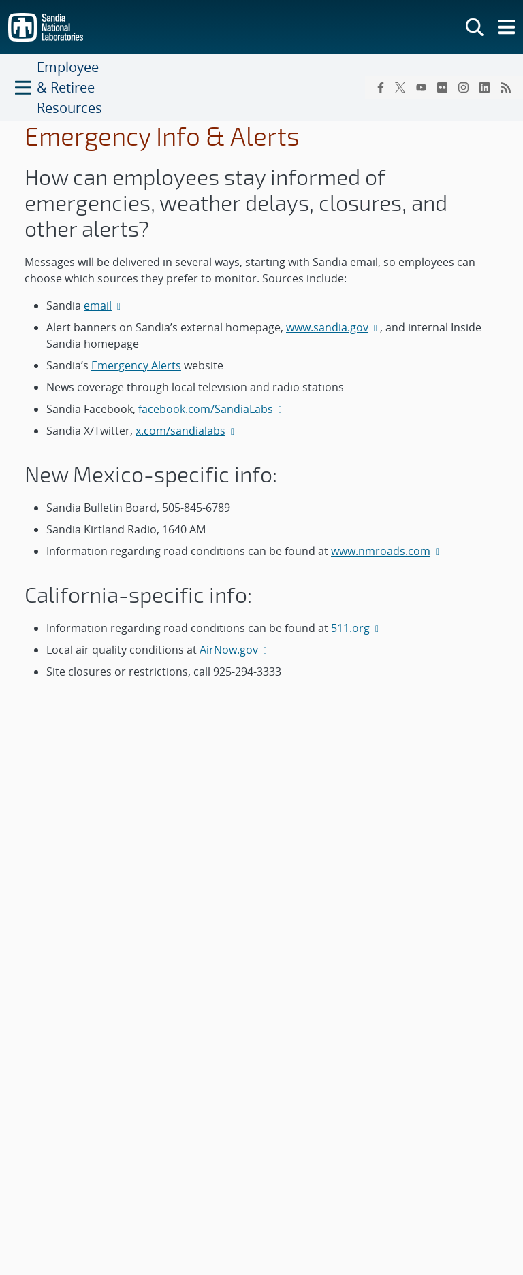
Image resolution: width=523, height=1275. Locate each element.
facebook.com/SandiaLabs (211, 408)
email (103, 305)
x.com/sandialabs (186, 430)
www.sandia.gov (333, 327)
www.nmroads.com (386, 551)
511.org (356, 627)
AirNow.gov (235, 649)
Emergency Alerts (136, 365)
